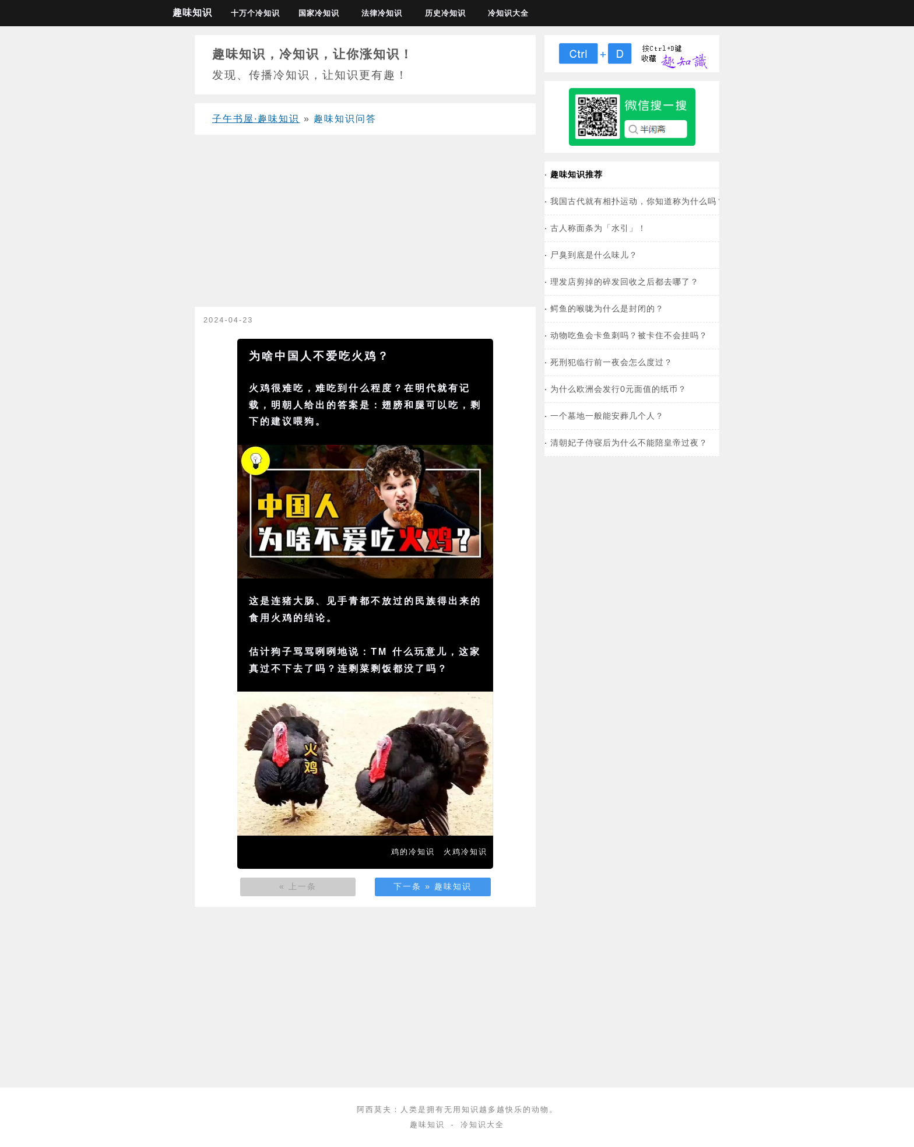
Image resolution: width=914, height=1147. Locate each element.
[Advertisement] (365, 225)
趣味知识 (192, 12)
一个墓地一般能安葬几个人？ (607, 415)
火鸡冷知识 (465, 851)
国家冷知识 (318, 13)
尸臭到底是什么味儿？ (594, 254)
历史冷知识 (445, 13)
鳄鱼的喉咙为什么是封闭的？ (607, 308)
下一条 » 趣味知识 (432, 886)
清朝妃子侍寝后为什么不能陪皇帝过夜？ (629, 442)
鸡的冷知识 (413, 851)
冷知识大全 (508, 13)
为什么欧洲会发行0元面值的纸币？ (618, 389)
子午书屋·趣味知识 (256, 119)
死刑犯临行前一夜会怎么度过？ (611, 362)
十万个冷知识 (255, 13)
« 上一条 (298, 886)
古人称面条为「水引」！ (598, 228)
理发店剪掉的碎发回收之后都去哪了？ (624, 281)
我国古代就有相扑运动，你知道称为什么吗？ (637, 201)
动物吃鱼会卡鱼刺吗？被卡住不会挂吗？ (629, 335)
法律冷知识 (381, 13)
